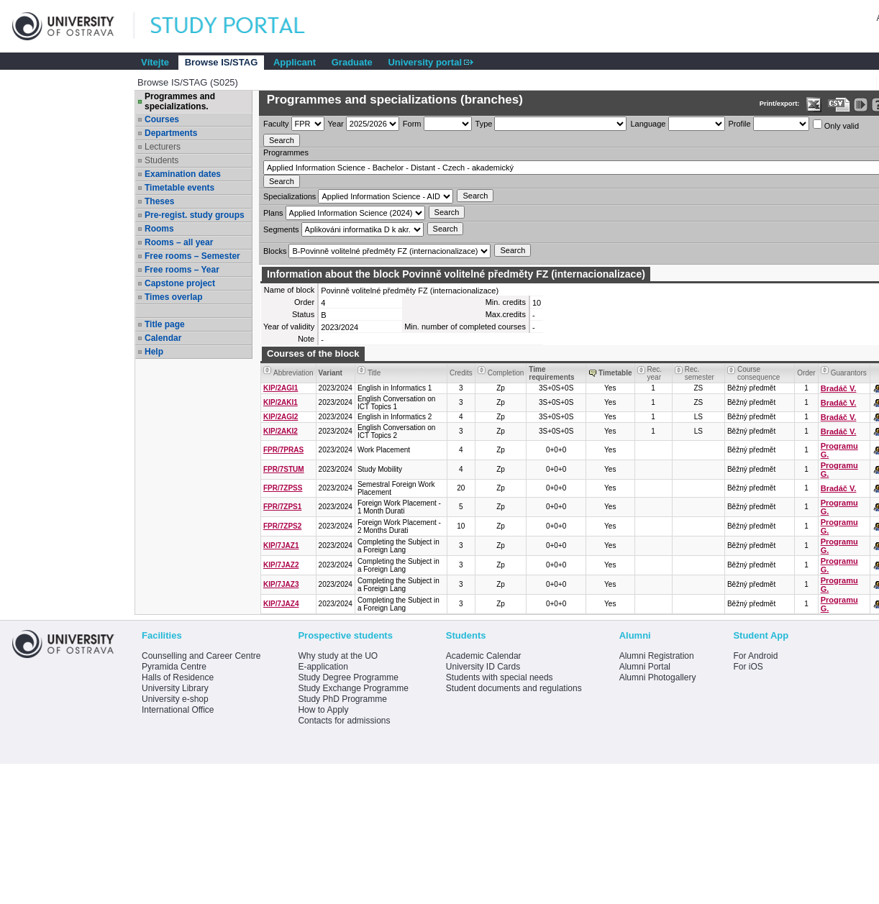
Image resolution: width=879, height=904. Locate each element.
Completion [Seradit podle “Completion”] (506, 373)
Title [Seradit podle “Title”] (374, 373)
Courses (162, 119)
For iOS (747, 667)
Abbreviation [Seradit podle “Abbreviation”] (293, 373)
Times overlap (173, 297)
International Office (178, 710)
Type (484, 123)
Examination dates (183, 174)
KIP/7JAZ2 (281, 565)
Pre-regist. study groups (195, 215)
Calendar (163, 338)
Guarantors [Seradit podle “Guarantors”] (849, 373)
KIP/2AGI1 (280, 388)
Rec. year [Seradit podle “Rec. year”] (654, 373)
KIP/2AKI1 (280, 402)
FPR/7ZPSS (282, 488)
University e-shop (175, 699)
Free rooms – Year (182, 270)
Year (336, 123)
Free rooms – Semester (192, 256)
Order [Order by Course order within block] (806, 373)
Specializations (289, 196)
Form (412, 123)
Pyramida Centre (174, 667)
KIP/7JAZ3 (281, 584)
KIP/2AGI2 (280, 417)
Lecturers (163, 147)
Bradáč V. (839, 388)
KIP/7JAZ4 (281, 604)
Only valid (836, 124)
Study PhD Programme (342, 699)
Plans (273, 213)
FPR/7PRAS (283, 450)
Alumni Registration (656, 656)
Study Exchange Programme (353, 688)
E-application (322, 667)
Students (161, 160)
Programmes (286, 152)
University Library (175, 688)
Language (647, 123)
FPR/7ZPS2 (282, 526)
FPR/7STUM (283, 469)
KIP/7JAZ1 (281, 545)
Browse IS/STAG (221, 62)
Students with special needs (499, 677)
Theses (159, 201)
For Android (755, 656)
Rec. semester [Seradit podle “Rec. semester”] (699, 373)
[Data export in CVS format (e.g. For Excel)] (839, 104)
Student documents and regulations (514, 688)
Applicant (294, 62)
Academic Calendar (484, 656)
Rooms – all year (179, 242)
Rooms (159, 229)
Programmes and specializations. (180, 101)
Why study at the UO (338, 656)
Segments (281, 229)
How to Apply (323, 710)
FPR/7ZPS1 (282, 507)
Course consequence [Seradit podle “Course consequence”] (758, 373)
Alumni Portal (644, 667)
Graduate (352, 62)
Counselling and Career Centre (201, 656)
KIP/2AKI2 (280, 431)
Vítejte (155, 62)
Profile (740, 123)
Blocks (274, 251)
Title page (165, 324)
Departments (171, 133)
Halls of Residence (178, 677)
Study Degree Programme (348, 677)
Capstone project (180, 283)
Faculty (275, 123)
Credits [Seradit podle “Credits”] (461, 373)
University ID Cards (483, 667)
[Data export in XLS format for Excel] (814, 104)
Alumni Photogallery (657, 677)
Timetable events (179, 188)
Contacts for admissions (344, 721)
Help (154, 352)
